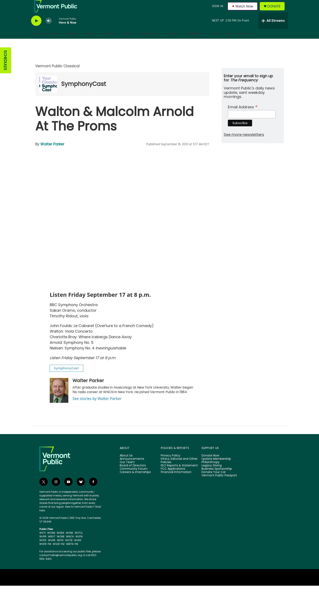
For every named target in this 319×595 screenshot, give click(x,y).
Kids (126, 43)
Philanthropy (211, 471)
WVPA (79, 546)
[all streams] (273, 30)
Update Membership (216, 468)
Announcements (132, 468)
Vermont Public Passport (219, 484)
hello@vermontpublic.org (66, 564)
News (91, 43)
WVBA (60, 542)
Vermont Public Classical (57, 75)
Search (243, 43)
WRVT (51, 546)
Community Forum (133, 478)
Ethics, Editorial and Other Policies (179, 470)
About (172, 43)
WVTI (42, 542)
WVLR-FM (58, 553)
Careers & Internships (135, 481)
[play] (36, 30)
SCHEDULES (5, 70)
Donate (276, 11)
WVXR (51, 549)
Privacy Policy (170, 465)
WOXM (51, 542)
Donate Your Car (214, 481)
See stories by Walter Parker (96, 407)
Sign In (217, 11)
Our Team (127, 471)
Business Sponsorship (217, 478)
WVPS (42, 549)
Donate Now (210, 465)
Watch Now (243, 10)
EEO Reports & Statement (179, 475)
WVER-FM (45, 553)
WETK (60, 549)
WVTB (68, 549)
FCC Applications (173, 478)
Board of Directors (133, 475)
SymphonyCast (83, 93)
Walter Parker (52, 153)
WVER (77, 549)
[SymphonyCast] (48, 93)
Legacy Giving (212, 475)
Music (109, 43)
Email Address (243, 116)
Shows (72, 43)
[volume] (48, 30)
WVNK (69, 542)
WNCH (70, 546)
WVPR (42, 546)
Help (214, 43)
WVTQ (78, 542)
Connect (194, 43)
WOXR (60, 546)
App (230, 43)
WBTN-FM (72, 553)
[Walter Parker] (59, 399)
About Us (126, 465)
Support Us (148, 43)
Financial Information (176, 481)
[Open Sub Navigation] (60, 43)
